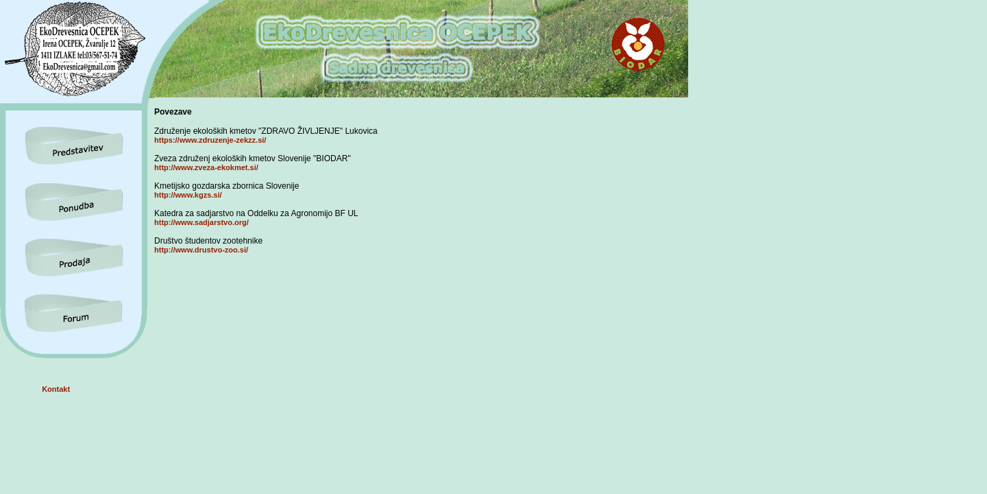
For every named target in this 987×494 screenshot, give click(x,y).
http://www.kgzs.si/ (188, 195)
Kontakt (56, 389)
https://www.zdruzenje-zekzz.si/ (210, 140)
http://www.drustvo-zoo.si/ (201, 250)
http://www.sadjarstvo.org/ (201, 222)
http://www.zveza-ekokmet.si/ (206, 167)
